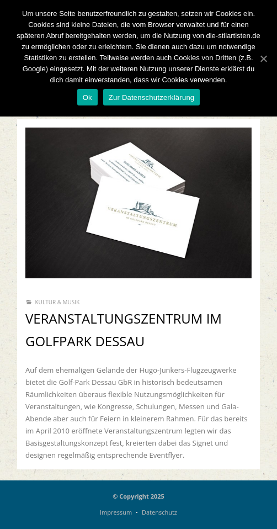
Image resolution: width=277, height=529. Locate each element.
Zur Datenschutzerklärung (152, 97)
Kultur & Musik (57, 302)
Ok (87, 97)
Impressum (116, 512)
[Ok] (263, 58)
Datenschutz (159, 512)
